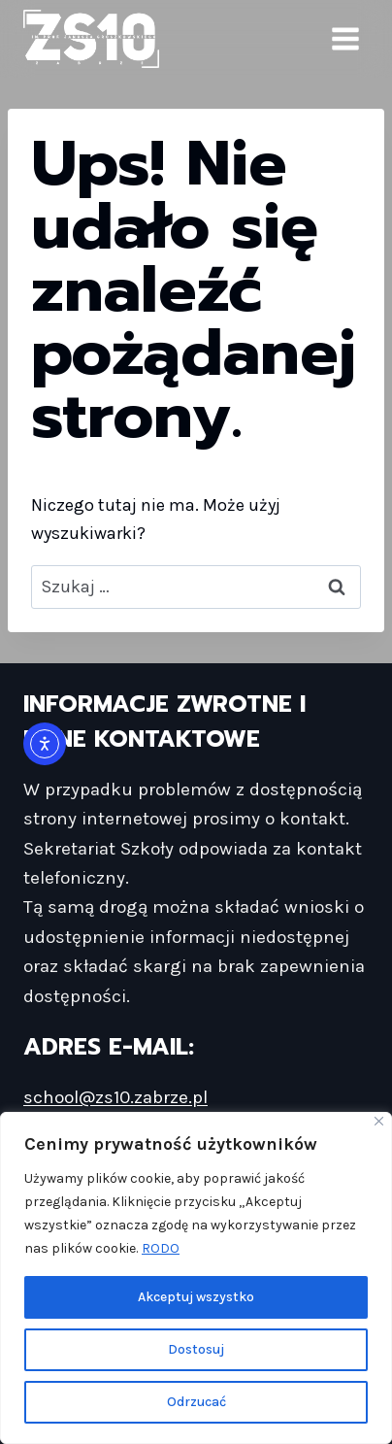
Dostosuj (196, 1349)
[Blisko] (379, 1121)
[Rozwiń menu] (345, 38)
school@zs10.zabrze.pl (115, 1097)
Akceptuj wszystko (196, 1297)
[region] (196, 1278)
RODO (161, 1248)
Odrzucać (196, 1402)
